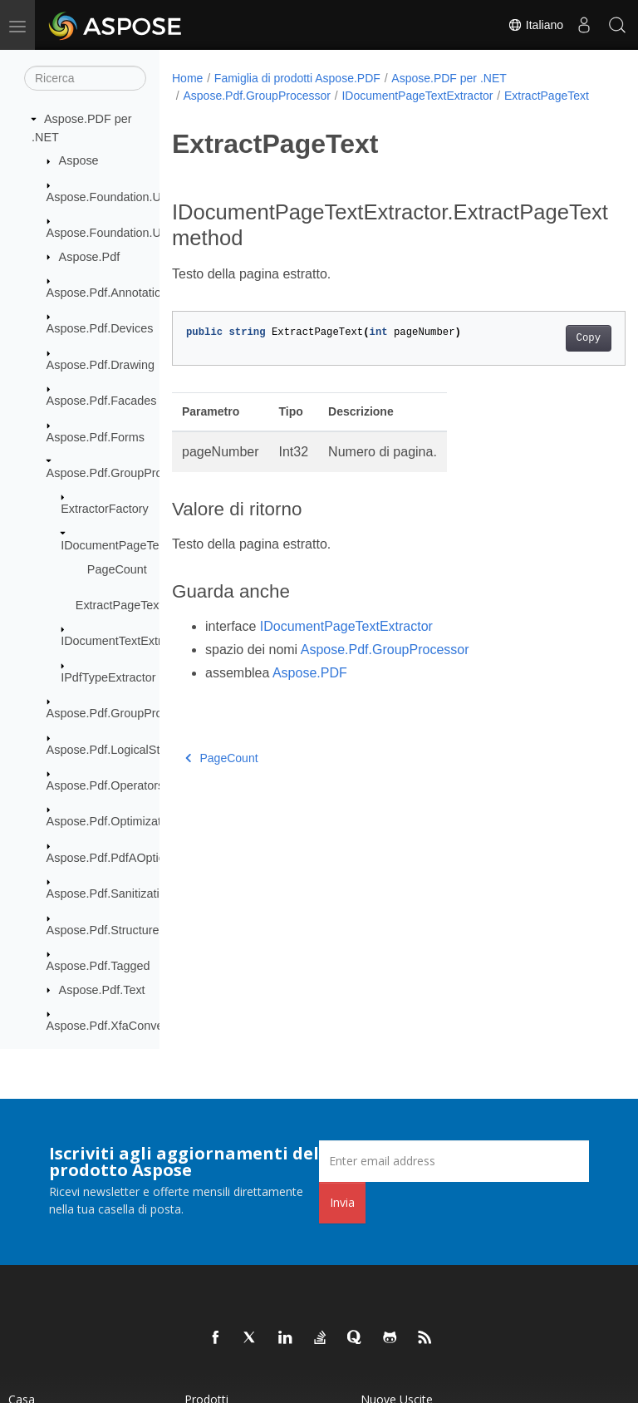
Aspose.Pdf (89, 256)
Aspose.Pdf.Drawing (101, 365)
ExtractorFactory (105, 508)
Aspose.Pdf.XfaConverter (114, 1025)
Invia (342, 1202)
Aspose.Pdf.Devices (100, 328)
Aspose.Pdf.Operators (105, 785)
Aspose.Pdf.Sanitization (110, 893)
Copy (556, 356)
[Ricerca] (85, 78)
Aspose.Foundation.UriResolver (131, 197)
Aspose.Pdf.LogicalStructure (122, 749)
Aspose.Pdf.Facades (102, 400)
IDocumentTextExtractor (125, 640)
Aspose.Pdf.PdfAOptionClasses (130, 857)
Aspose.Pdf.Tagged (98, 965)
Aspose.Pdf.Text (102, 990)
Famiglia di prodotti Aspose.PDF (297, 78)
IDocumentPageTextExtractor (138, 545)
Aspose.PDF (309, 690)
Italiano (535, 24)
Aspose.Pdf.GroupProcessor (122, 473)
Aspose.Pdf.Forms (96, 437)
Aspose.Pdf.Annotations (110, 292)
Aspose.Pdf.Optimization (112, 821)
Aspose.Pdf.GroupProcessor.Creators (147, 713)
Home (187, 78)
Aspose (79, 160)
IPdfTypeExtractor (108, 677)
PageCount (117, 569)
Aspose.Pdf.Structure (103, 930)
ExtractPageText (119, 605)
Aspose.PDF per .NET (449, 78)
